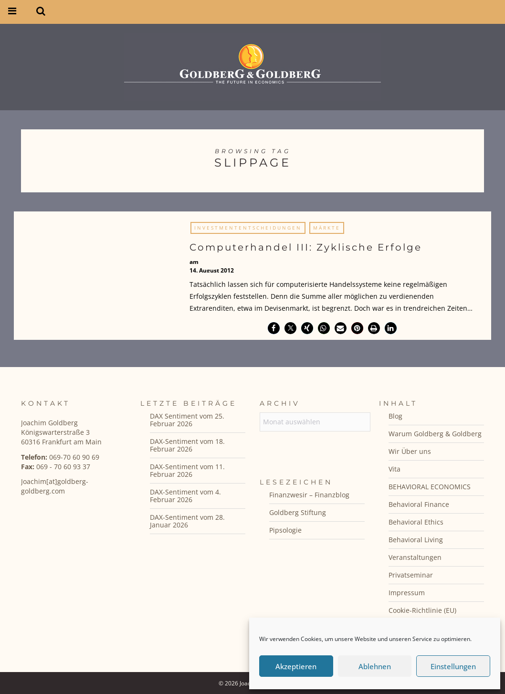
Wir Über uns (410, 451)
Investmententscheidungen (248, 227)
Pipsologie (285, 530)
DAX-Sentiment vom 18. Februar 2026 (187, 445)
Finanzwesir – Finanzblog (309, 494)
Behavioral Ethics (416, 521)
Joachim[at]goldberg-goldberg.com (54, 486)
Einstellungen (453, 666)
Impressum (407, 592)
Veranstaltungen (415, 557)
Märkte (326, 227)
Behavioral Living (416, 539)
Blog (395, 416)
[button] (274, 328)
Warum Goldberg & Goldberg (435, 433)
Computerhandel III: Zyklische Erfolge (305, 247)
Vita (394, 468)
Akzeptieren (295, 666)
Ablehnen (374, 666)
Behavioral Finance (419, 504)
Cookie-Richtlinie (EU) (422, 610)
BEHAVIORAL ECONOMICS (430, 486)
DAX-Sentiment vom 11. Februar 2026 (187, 470)
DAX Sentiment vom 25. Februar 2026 (187, 419)
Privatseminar (411, 574)
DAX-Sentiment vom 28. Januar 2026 (187, 521)
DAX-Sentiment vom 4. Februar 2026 (185, 495)
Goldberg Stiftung (297, 512)
